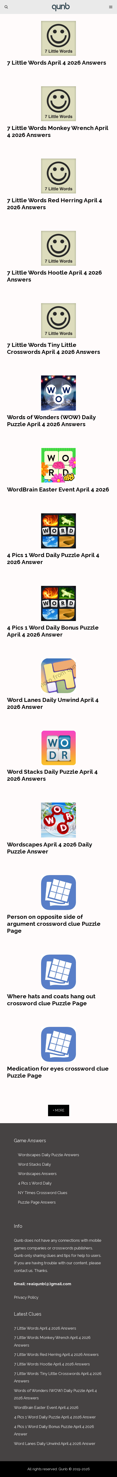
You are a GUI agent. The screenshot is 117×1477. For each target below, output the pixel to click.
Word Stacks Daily (34, 1164)
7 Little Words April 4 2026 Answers (56, 62)
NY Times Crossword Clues (42, 1192)
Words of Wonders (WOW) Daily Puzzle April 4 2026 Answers (51, 421)
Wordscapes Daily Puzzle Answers (48, 1154)
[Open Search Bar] (6, 7)
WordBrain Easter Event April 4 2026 (58, 489)
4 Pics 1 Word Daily (35, 1183)
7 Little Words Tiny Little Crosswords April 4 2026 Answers (53, 348)
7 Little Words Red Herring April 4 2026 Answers (56, 1354)
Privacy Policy (26, 1297)
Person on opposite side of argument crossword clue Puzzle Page (54, 923)
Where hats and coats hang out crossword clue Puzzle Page (51, 1000)
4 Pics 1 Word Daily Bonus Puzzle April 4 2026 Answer (53, 631)
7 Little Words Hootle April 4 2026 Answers (52, 1364)
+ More (58, 1110)
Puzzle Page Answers (37, 1202)
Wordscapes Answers (37, 1173)
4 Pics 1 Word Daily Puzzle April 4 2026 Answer (55, 1417)
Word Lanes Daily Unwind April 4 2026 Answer (54, 1443)
